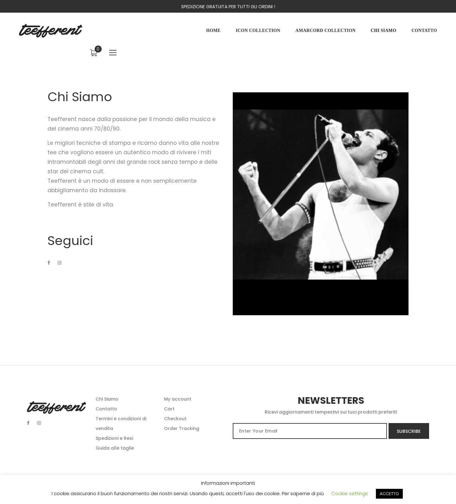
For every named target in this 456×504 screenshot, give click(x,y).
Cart (169, 409)
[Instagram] (59, 267)
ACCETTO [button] (389, 494)
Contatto (106, 409)
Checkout (175, 418)
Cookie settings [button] (349, 493)
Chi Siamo (107, 399)
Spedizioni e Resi (114, 438)
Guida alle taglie (115, 448)
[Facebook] (49, 267)
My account (177, 399)
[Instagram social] (39, 423)
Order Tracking (181, 428)
